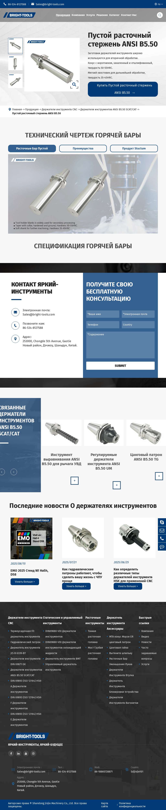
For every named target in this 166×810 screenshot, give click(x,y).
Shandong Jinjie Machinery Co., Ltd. (53, 803)
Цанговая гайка (118, 647)
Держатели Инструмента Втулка (121, 672)
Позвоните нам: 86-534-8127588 (34, 326)
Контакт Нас (129, 15)
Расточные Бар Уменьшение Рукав (120, 661)
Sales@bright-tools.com (47, 4)
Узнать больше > (25, 581)
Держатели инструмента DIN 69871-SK (26, 661)
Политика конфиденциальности (132, 805)
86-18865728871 (104, 771)
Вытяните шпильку (120, 653)
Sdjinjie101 (137, 771)
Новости (146, 642)
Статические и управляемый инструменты (63, 620)
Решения (102, 15)
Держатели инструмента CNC (59, 109)
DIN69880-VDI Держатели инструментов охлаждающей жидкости (63, 648)
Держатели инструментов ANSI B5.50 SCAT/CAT (108, 109)
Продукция (63, 15)
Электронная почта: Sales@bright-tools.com (39, 312)
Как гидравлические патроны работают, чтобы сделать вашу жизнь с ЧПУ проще (82, 575)
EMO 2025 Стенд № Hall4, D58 (29, 572)
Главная (17, 109)
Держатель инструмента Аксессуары (116, 623)
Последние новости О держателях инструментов (83, 506)
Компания (78, 15)
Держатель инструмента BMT (63, 658)
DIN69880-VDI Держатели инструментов (60, 634)
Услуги (90, 15)
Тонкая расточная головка (94, 637)
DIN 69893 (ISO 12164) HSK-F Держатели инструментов (26, 703)
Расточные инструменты (94, 620)
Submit (120, 366)
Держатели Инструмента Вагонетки (123, 700)
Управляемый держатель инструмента (61, 667)
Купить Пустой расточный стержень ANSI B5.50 (124, 89)
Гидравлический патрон (25, 642)
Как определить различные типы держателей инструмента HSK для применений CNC (133, 575)
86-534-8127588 (14, 4)
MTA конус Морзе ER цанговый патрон (121, 639)
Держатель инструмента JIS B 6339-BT (25, 650)
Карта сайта (104, 805)
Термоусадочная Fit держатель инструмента (25, 634)
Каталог (114, 15)
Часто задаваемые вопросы (149, 653)
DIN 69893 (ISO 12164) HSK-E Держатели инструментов (26, 719)
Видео (145, 636)
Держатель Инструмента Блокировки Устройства (123, 686)
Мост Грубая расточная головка (95, 653)
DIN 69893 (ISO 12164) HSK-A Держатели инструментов (26, 686)
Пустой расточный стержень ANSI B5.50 (36, 113)
